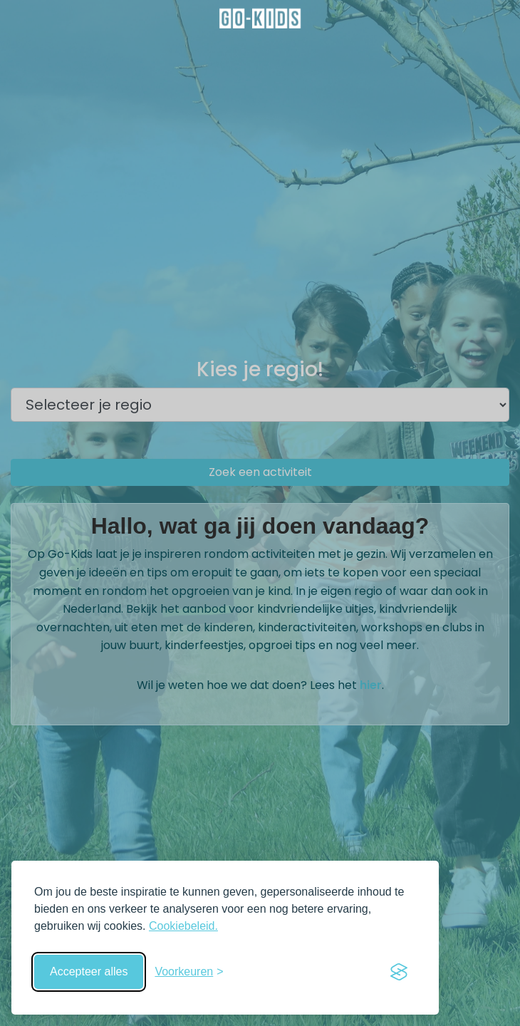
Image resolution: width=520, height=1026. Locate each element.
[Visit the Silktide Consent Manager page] (399, 972)
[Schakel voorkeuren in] (189, 972)
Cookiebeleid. (183, 926)
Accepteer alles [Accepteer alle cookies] (89, 971)
